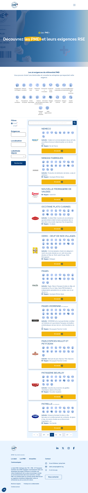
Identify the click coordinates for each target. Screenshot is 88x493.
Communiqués (16, 462)
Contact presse (15, 486)
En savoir (58, 151)
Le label (14, 459)
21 (48, 435)
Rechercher (18, 163)
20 (44, 435)
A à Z (15, 123)
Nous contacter (53, 477)
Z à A (15, 126)
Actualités (32, 459)
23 (56, 435)
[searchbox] (13, 135)
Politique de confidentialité (31, 483)
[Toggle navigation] (74, 5)
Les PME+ (23, 459)
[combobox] (18, 134)
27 (67, 435)
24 (60, 435)
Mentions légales (16, 483)
